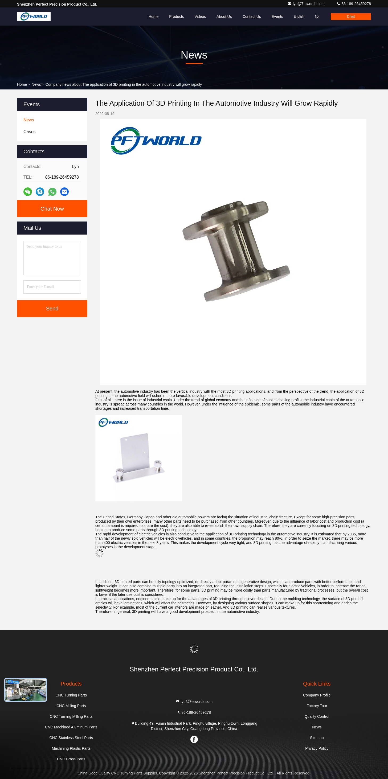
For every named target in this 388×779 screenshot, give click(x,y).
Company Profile (317, 695)
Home (153, 16)
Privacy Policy (316, 748)
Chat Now (52, 209)
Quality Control (316, 716)
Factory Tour (317, 706)
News (36, 84)
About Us (224, 16)
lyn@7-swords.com (306, 4)
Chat (351, 16)
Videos (200, 16)
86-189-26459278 (353, 4)
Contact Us (252, 16)
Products (176, 16)
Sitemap (317, 738)
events (277, 16)
